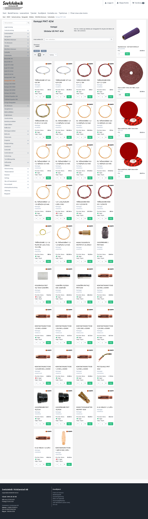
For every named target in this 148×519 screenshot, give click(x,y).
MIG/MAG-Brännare (40, 17)
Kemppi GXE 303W (9, 83)
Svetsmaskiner (8, 33)
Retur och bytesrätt (58, 498)
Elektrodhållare (8, 112)
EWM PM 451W (8, 74)
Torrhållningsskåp (9, 159)
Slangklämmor (8, 109)
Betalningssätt (57, 494)
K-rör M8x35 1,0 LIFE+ (43, 448)
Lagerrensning (8, 27)
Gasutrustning (8, 118)
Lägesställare (8, 124)
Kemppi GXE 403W (9, 90)
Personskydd (8, 184)
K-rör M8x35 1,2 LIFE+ (105, 407)
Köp (48, 96)
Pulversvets (7, 137)
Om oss (55, 504)
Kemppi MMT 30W (9, 77)
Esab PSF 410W (8, 65)
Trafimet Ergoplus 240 (11, 96)
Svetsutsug (7, 156)
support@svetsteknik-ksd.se (10, 492)
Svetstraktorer (8, 152)
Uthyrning (7, 190)
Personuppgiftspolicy (59, 500)
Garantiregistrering (58, 496)
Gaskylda (7, 52)
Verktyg (6, 178)
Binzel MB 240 (8, 58)
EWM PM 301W (8, 71)
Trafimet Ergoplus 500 (11, 99)
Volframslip (7, 162)
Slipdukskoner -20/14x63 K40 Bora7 (128, 46)
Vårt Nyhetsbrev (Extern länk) (61, 502)
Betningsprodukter (10, 131)
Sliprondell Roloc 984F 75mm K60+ (128, 128)
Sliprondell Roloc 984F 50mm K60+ (128, 169)
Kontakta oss (52, 13)
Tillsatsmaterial (8, 171)
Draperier (7, 140)
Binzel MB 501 (8, 61)
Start (4, 13)
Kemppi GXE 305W (9, 87)
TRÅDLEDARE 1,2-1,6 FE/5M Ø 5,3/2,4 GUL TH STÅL (42, 244)
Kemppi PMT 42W (9, 80)
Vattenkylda (51, 17)
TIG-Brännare (8, 43)
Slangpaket (25, 17)
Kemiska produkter (10, 121)
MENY (8, 17)
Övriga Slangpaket (10, 102)
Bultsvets (7, 134)
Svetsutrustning (16, 17)
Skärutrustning (8, 168)
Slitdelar (31, 17)
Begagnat (7, 193)
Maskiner (7, 174)
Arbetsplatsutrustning (10, 187)
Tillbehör (7, 165)
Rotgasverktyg (8, 143)
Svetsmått (7, 149)
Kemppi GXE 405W (9, 93)
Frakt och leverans (58, 492)
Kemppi (37, 46)
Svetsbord (7, 146)
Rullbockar (7, 127)
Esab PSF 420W (8, 68)
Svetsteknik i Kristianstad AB (10, 505)
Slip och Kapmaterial (10, 181)
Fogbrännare (8, 115)
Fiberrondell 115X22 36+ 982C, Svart (128, 87)
